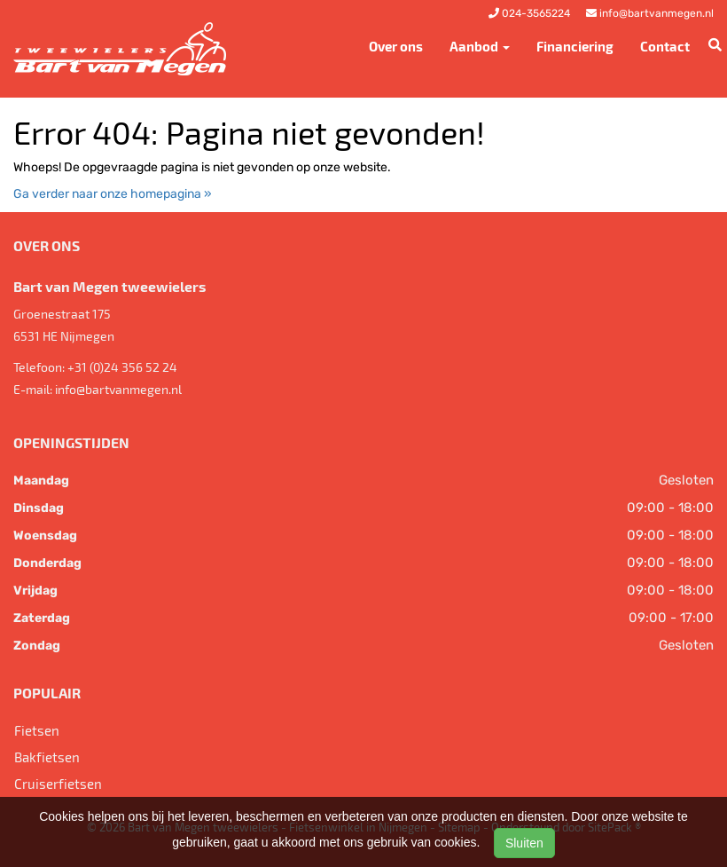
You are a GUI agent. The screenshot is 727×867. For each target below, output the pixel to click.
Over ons (396, 46)
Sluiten (524, 843)
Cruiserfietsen (58, 784)
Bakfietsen (47, 757)
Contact (665, 46)
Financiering (575, 46)
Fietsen (36, 730)
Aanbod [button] (479, 46)
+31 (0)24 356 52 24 (122, 366)
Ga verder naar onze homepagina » (112, 193)
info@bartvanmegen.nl (118, 389)
